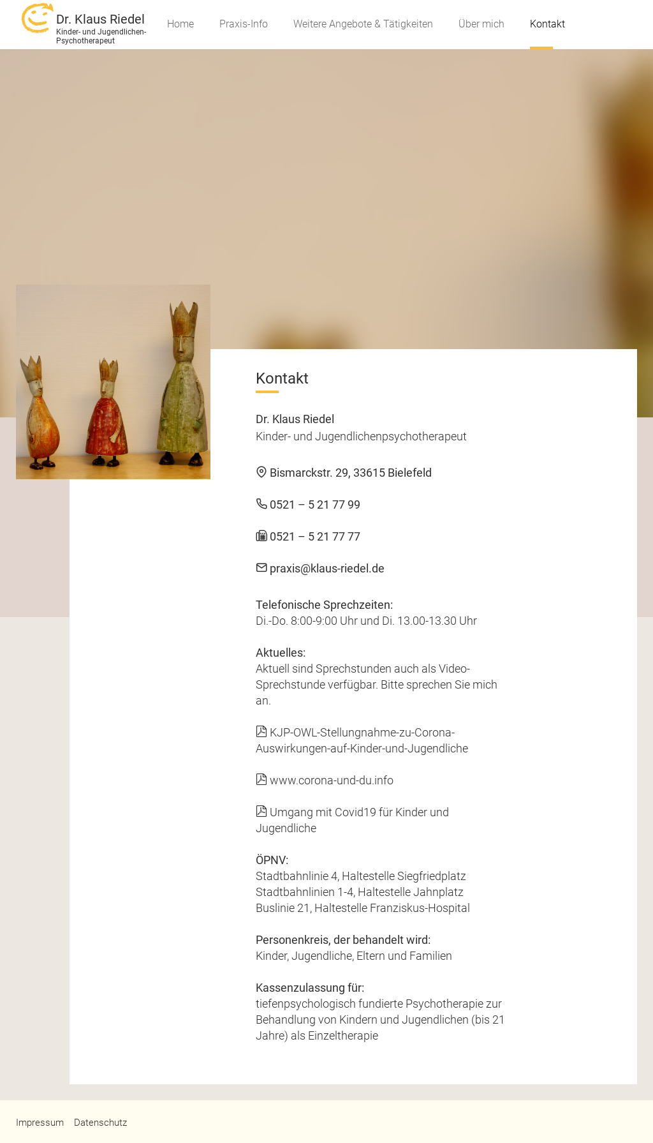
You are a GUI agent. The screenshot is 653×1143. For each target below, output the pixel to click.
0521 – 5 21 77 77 (308, 536)
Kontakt (547, 24)
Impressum (40, 1122)
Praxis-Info (243, 24)
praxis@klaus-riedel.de (320, 568)
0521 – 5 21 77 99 (308, 504)
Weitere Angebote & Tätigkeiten (363, 24)
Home (180, 24)
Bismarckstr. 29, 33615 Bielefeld (344, 472)
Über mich (481, 24)
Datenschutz (100, 1122)
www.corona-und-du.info (324, 780)
